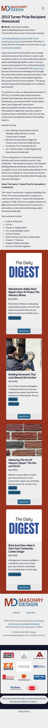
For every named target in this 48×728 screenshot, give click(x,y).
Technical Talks (14, 492)
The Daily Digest (14, 318)
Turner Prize (38, 68)
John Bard (12, 488)
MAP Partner (13, 404)
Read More (24, 331)
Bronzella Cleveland (20, 27)
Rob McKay (13, 399)
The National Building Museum (15, 38)
